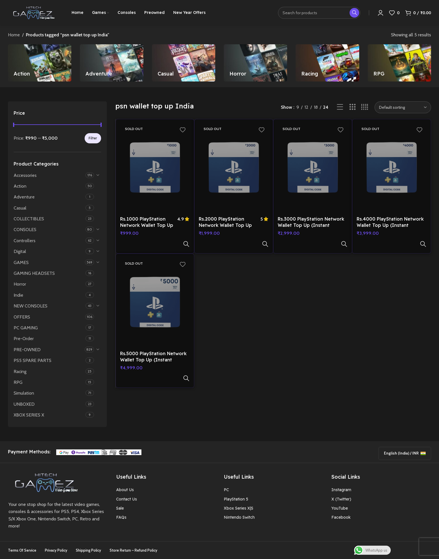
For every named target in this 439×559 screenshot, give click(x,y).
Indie (18, 295)
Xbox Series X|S (238, 508)
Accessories (25, 175)
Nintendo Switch (239, 517)
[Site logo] (32, 12)
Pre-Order (24, 338)
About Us (125, 489)
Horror (20, 284)
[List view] (340, 107)
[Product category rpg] (399, 62)
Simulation (24, 393)
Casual (20, 208)
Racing (20, 371)
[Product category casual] (183, 62)
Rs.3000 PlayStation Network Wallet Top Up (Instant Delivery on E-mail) (311, 225)
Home (14, 34)
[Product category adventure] (111, 62)
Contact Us (126, 499)
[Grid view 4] (365, 107)
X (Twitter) (341, 499)
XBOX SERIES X (29, 415)
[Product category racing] (327, 62)
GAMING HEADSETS (34, 273)
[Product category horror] (255, 62)
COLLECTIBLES (29, 218)
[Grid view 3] (352, 107)
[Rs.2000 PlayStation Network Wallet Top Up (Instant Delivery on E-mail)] (234, 168)
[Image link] (44, 482)
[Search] (319, 13)
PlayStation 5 (236, 499)
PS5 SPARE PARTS (32, 360)
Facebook (341, 517)
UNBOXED (24, 404)
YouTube (339, 508)
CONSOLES (25, 229)
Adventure (24, 197)
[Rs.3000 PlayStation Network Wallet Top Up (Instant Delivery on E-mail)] (313, 168)
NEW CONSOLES (30, 306)
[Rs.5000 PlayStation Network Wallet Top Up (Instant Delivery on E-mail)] (155, 290)
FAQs (121, 517)
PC (226, 489)
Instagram (341, 489)
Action (20, 186)
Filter (93, 138)
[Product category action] (39, 62)
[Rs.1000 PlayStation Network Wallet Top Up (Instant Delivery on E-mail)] (155, 168)
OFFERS (22, 317)
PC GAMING (26, 327)
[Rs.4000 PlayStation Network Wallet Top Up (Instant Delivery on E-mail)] (392, 168)
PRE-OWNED (27, 349)
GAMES (21, 262)
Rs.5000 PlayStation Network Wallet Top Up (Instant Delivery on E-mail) (153, 347)
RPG (18, 382)
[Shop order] (403, 107)
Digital (20, 251)
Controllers (24, 240)
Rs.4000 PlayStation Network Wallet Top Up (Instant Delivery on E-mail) (390, 225)
